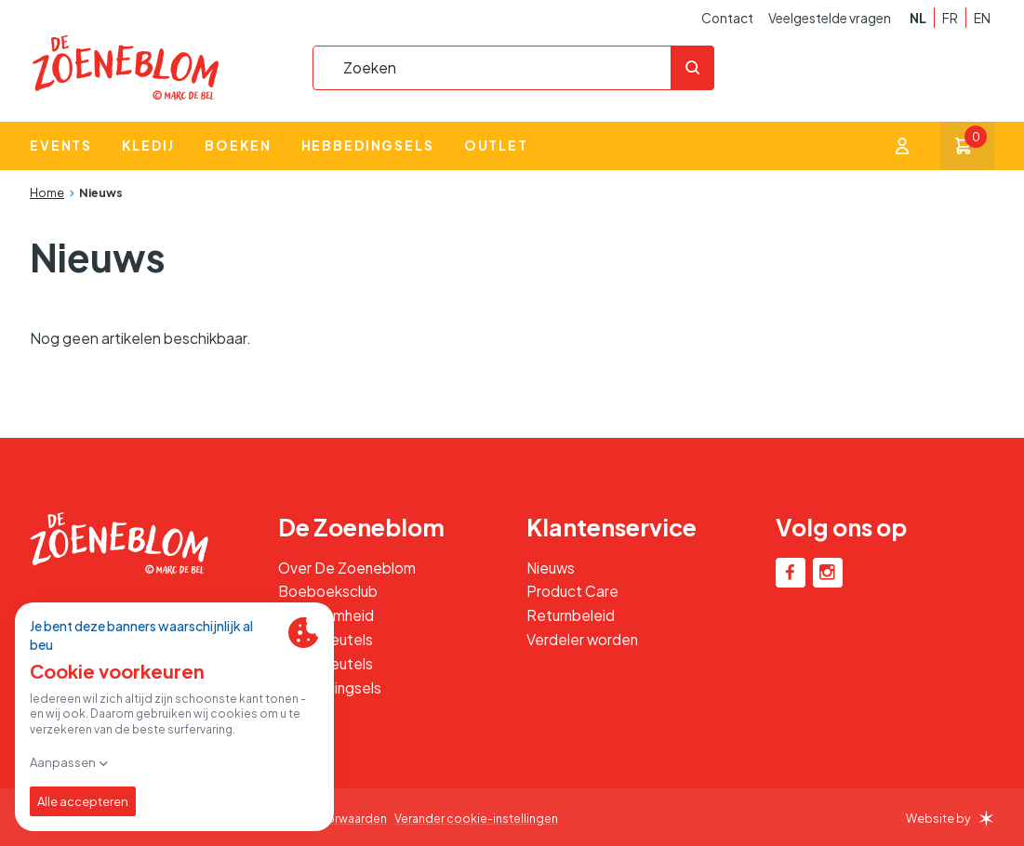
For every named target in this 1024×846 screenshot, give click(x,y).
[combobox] (512, 68)
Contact (727, 18)
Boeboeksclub (328, 591)
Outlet (496, 146)
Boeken (238, 146)
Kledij (148, 146)
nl (918, 18)
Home (47, 193)
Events (61, 146)
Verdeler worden (583, 639)
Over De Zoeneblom (347, 567)
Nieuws (101, 193)
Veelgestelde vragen (829, 18)
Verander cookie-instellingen (480, 818)
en (982, 18)
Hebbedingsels (367, 146)
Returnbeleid (571, 615)
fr (950, 18)
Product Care (572, 591)
